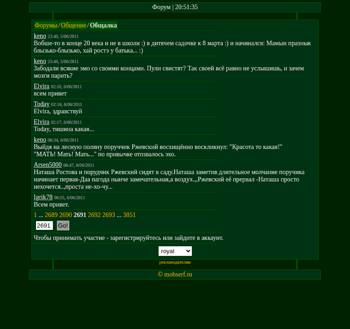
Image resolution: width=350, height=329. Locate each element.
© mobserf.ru (175, 274)
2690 (65, 215)
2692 (94, 215)
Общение (73, 25)
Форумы (46, 25)
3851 (129, 215)
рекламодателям (175, 262)
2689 (51, 215)
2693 (109, 215)
